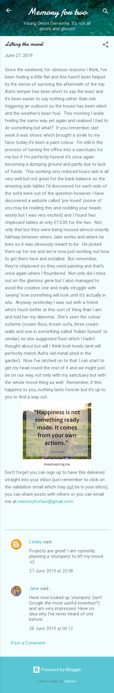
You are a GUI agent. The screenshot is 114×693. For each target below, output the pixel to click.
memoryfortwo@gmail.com (45, 501)
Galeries (70, 681)
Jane (34, 588)
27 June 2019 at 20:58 (51, 571)
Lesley (35, 542)
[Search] (105, 12)
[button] (105, 45)
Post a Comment (28, 643)
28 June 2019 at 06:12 (51, 628)
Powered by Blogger (57, 669)
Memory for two (57, 11)
